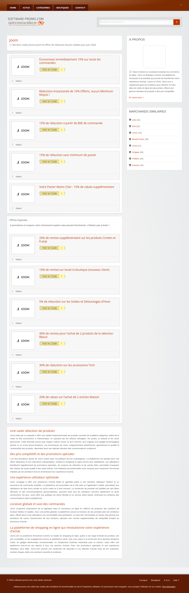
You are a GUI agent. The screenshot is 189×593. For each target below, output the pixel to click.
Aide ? (176, 580)
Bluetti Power (138, 139)
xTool (134, 146)
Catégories (43, 8)
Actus (26, 8)
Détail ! (17, 81)
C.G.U (167, 580)
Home (13, 8)
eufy (134, 120)
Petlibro (135, 159)
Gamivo (135, 165)
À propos (143, 580)
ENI (134, 126)
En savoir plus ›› (136, 97)
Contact (80, 8)
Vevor (134, 133)
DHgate (135, 152)
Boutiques (62, 8)
